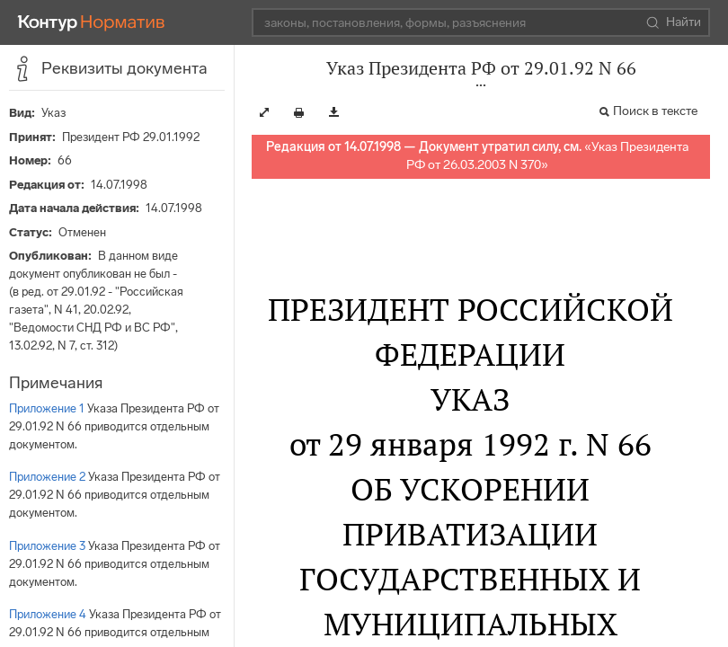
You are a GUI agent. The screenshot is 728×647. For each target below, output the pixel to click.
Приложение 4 (47, 614)
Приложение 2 (47, 476)
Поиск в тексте (655, 111)
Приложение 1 (46, 408)
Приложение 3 (47, 546)
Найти (673, 22)
